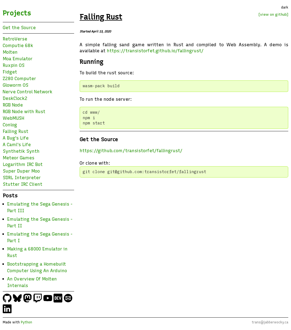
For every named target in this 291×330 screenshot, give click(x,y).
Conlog (10, 124)
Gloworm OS (15, 85)
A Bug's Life (16, 138)
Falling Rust (15, 131)
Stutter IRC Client (22, 184)
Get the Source (19, 27)
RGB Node (13, 105)
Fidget (10, 72)
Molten (10, 52)
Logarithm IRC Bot (23, 164)
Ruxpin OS (13, 65)
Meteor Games (18, 157)
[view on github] (273, 14)
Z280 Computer (19, 78)
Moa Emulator (17, 58)
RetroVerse (15, 39)
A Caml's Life (17, 144)
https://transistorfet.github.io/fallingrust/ (155, 50)
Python (26, 322)
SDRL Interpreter (22, 177)
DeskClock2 (15, 98)
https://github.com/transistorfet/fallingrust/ (131, 150)
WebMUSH (13, 118)
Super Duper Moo (21, 171)
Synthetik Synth (21, 151)
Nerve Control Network (27, 91)
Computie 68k (18, 45)
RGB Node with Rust (24, 111)
